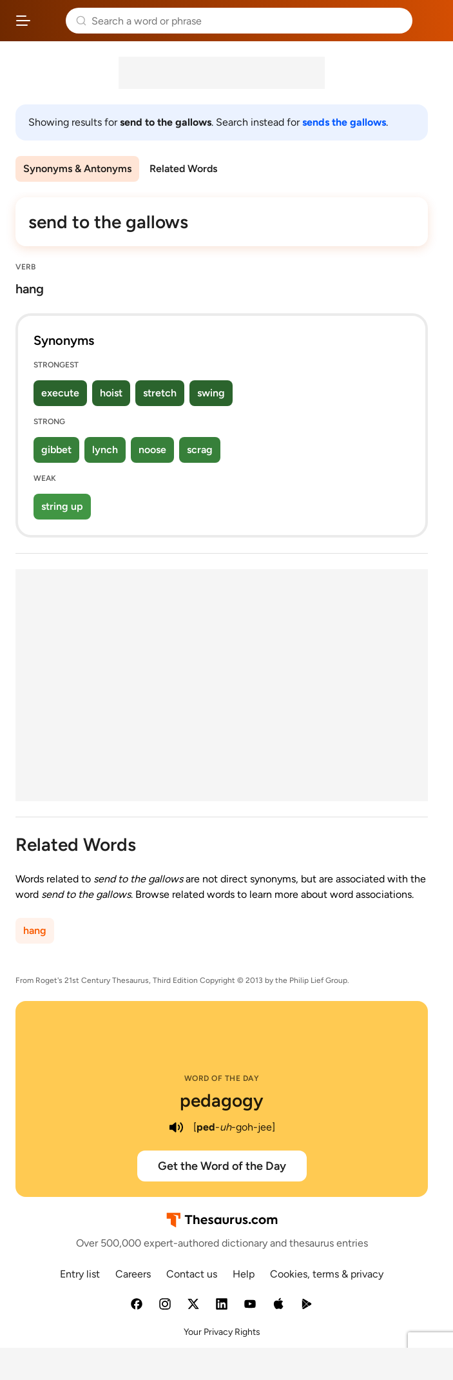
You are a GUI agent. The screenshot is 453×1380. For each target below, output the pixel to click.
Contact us (191, 1274)
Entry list (80, 1274)
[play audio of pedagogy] (176, 1127)
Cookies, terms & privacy (326, 1274)
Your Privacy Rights (222, 1332)
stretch (160, 393)
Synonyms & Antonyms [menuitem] (77, 168)
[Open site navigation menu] (23, 20)
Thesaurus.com (48, 20)
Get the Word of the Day (222, 1166)
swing (211, 393)
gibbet (56, 449)
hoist (111, 393)
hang (34, 930)
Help (244, 1274)
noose (152, 449)
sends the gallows (344, 122)
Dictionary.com (430, 20)
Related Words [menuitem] (183, 168)
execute (60, 393)
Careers (133, 1274)
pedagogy (222, 1100)
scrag (200, 449)
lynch (105, 449)
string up (62, 506)
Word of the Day (222, 1078)
